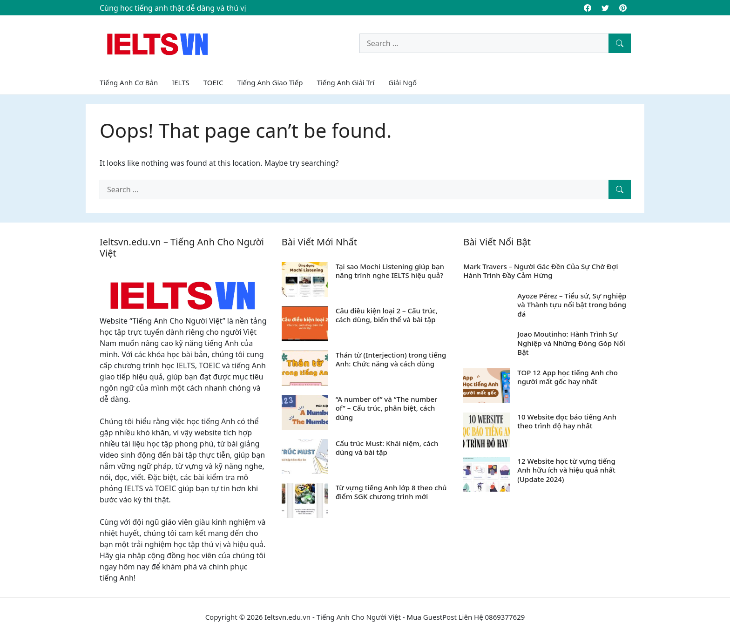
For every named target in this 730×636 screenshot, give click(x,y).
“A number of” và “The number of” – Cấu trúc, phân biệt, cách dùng (387, 408)
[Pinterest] (622, 7)
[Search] (619, 43)
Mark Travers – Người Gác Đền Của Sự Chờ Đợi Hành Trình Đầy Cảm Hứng (540, 271)
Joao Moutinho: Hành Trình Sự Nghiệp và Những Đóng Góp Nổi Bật (571, 343)
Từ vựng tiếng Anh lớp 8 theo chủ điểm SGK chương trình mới (391, 492)
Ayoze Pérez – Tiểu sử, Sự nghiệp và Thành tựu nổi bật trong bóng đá (571, 304)
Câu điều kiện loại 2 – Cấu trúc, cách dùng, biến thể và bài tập (387, 315)
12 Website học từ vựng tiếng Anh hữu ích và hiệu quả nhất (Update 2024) (566, 470)
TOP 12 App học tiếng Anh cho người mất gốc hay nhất (567, 377)
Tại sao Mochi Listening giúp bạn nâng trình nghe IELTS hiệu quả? (390, 271)
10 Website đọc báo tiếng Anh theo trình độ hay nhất (566, 421)
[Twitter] (605, 7)
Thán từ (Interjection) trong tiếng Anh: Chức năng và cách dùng (391, 359)
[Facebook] (587, 7)
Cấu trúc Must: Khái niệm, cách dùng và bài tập (387, 448)
